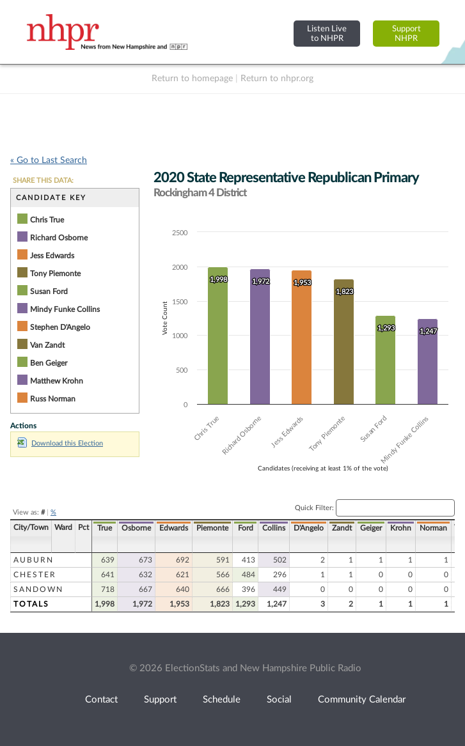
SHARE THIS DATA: (43, 180)
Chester (34, 575)
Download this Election (60, 443)
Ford (245, 528)
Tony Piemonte (55, 273)
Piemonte (212, 528)
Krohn (400, 528)
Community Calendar (362, 699)
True (104, 528)
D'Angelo (309, 528)
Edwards (173, 528)
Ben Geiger (48, 363)
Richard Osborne (59, 238)
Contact (101, 699)
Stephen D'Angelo (60, 327)
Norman (433, 528)
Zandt (342, 528)
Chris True (47, 220)
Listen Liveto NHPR (327, 33)
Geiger (371, 528)
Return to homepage (192, 78)
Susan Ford (49, 291)
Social (279, 699)
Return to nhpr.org (276, 78)
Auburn (33, 560)
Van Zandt (47, 345)
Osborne (136, 528)
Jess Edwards (52, 256)
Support (160, 699)
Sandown (38, 589)
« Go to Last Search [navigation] (48, 160)
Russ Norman (52, 399)
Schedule (221, 699)
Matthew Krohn (56, 381)
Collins (273, 528)
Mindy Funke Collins (65, 309)
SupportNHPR (406, 33)
